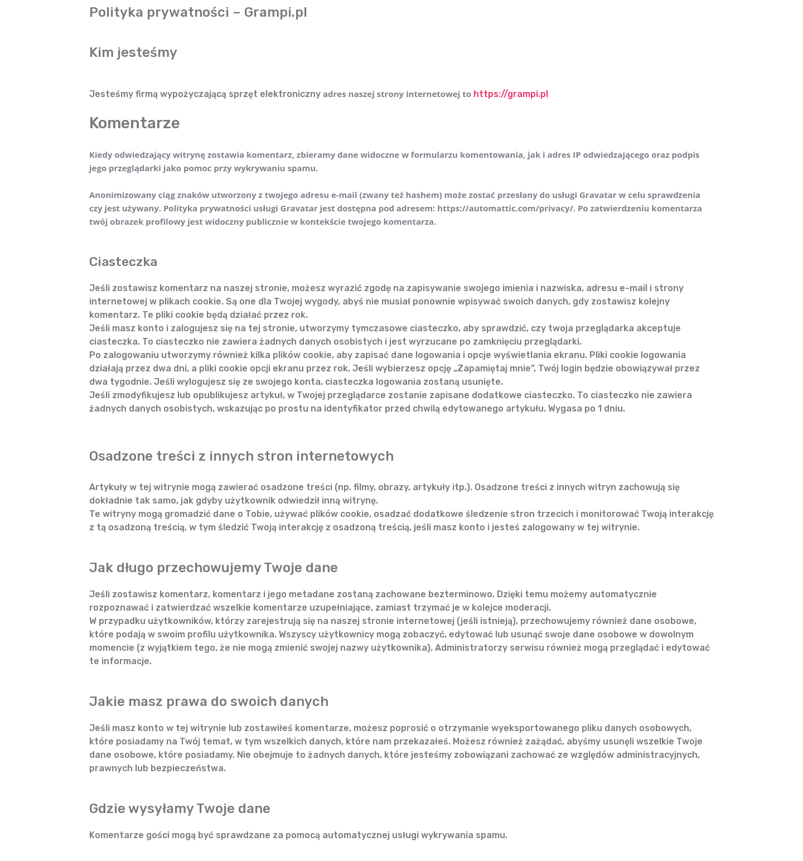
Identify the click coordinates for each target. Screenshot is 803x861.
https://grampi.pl (510, 94)
